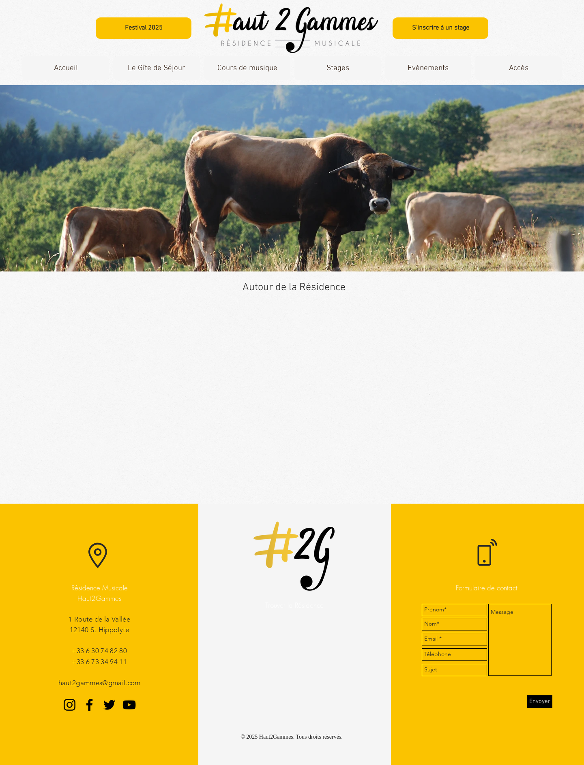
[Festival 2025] (143, 28)
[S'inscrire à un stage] (440, 28)
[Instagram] (69, 705)
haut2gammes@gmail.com (99, 683)
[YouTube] (129, 705)
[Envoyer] (539, 701)
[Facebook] (89, 705)
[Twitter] (109, 705)
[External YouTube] (294, 404)
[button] (156, 68)
